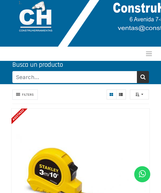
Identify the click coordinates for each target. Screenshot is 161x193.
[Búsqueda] (143, 77)
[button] (139, 94)
